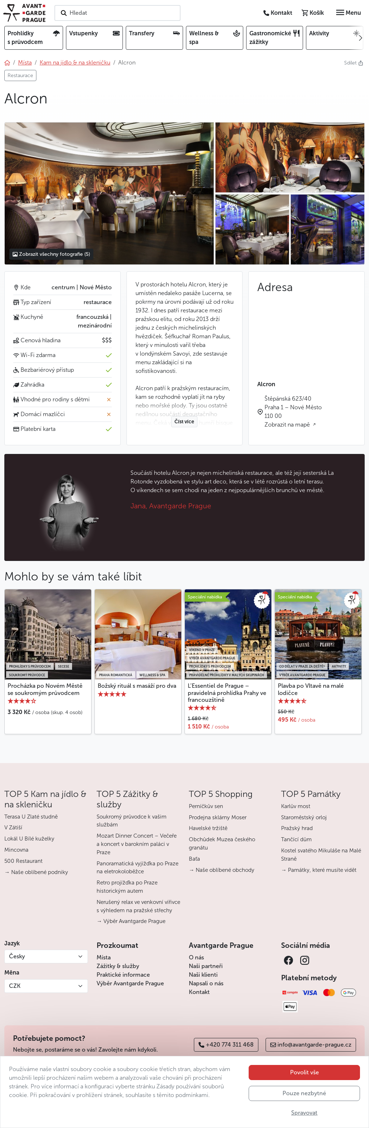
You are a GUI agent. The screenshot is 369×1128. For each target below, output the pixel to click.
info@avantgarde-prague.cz (310, 1044)
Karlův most (295, 806)
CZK (15, 985)
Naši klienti (203, 974)
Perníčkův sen (206, 806)
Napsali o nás (206, 983)
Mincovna (16, 850)
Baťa (194, 859)
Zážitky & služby (118, 966)
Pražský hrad (297, 828)
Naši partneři (206, 966)
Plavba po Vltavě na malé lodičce (311, 689)
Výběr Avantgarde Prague (130, 983)
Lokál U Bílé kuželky (29, 838)
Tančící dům (296, 839)
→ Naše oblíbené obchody (221, 870)
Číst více (184, 422)
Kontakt (199, 992)
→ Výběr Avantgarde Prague (131, 921)
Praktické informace (123, 974)
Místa (104, 957)
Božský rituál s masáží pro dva (137, 685)
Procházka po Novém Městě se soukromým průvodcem (45, 689)
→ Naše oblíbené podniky (36, 872)
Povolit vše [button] (304, 1072)
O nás (196, 957)
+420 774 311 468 (226, 1044)
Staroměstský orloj (304, 817)
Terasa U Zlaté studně (31, 816)
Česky (17, 956)
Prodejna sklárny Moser (217, 817)
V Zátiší (13, 827)
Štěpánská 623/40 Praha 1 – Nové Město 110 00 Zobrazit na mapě (293, 411)
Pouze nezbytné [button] (304, 1093)
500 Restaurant (23, 861)
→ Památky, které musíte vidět (318, 870)
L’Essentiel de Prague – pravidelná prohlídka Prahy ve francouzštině (227, 692)
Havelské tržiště (208, 828)
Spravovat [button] (304, 1112)
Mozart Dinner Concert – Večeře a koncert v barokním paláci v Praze (137, 844)
